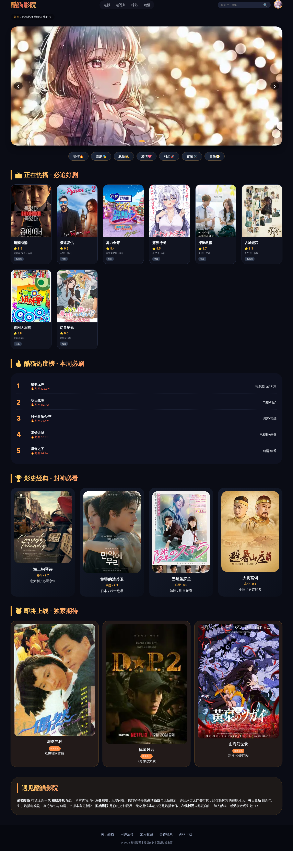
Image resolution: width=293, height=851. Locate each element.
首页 (17, 17)
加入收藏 (146, 834)
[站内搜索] (241, 5)
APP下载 (185, 834)
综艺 (134, 5)
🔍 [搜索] (265, 5)
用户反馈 (126, 834)
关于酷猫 (107, 834)
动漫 (147, 5)
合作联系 (166, 834)
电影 (107, 5)
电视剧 (121, 5)
